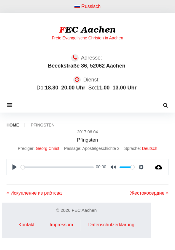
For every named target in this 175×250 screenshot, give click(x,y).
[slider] (57, 167)
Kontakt (26, 224)
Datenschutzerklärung (111, 224)
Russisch (87, 6)
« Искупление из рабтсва (34, 192)
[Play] (14, 167)
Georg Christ (47, 148)
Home (13, 125)
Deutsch (149, 148)
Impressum (61, 224)
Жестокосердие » (149, 192)
